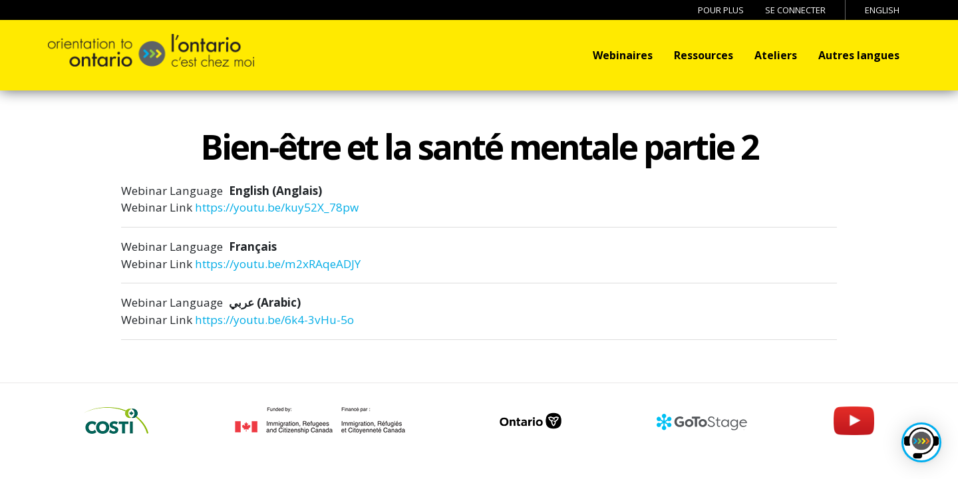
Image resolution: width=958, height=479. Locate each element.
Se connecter (795, 10)
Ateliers (775, 55)
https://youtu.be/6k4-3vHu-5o (274, 319)
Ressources (703, 55)
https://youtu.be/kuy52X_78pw (277, 207)
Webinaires (623, 55)
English (882, 10)
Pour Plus (721, 10)
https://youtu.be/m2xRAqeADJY (278, 263)
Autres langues (858, 55)
